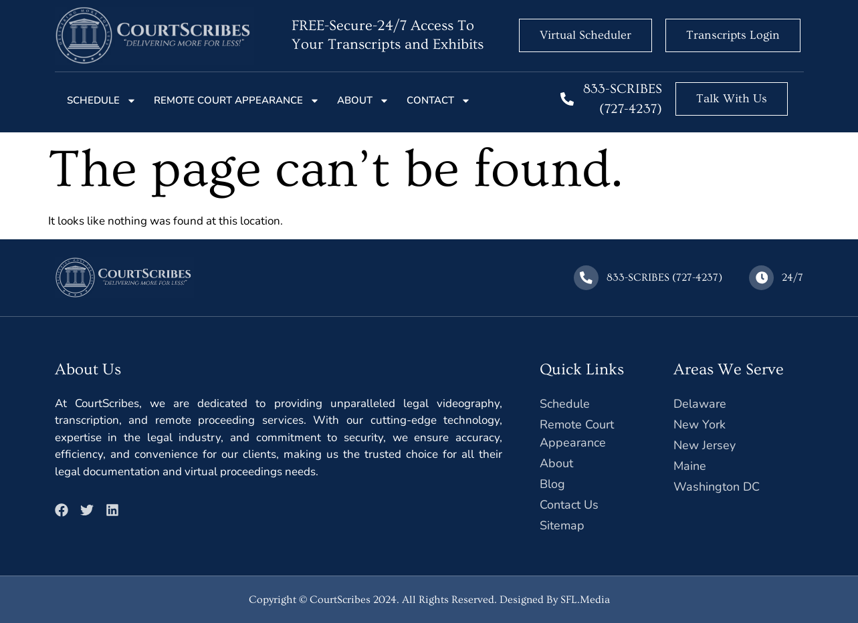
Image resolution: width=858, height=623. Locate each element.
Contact (439, 100)
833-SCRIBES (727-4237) (665, 277)
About (363, 100)
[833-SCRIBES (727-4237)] (567, 99)
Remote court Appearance (237, 100)
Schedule (101, 100)
